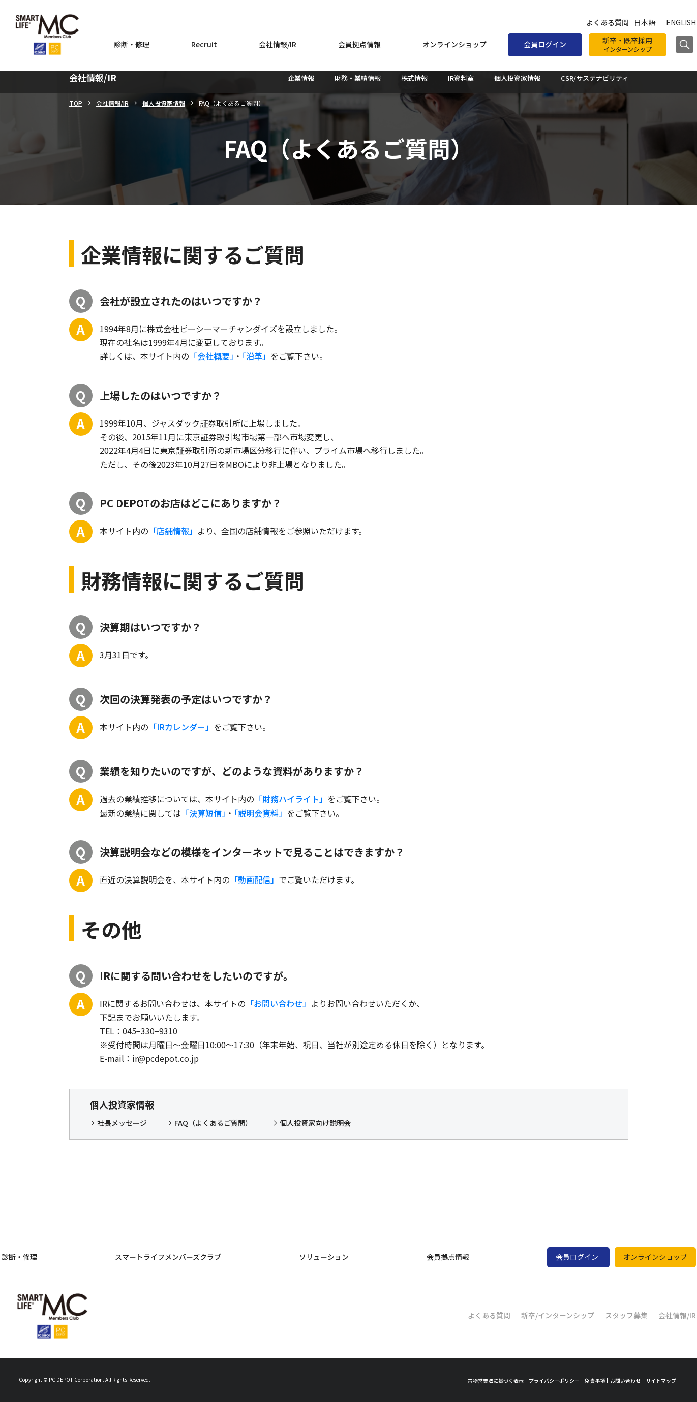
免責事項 (595, 1380)
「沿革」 (256, 356)
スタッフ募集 (626, 1315)
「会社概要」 (211, 356)
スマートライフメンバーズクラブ (168, 1257)
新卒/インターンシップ (557, 1315)
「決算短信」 (203, 813)
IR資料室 (461, 78)
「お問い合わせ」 (278, 1003)
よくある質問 (607, 22)
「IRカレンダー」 (181, 727)
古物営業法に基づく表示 (496, 1380)
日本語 (644, 22)
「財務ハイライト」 (290, 799)
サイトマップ (661, 1380)
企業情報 (301, 78)
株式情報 (414, 78)
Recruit (204, 44)
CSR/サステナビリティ (594, 78)
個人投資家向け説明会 (315, 1123)
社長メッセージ (122, 1123)
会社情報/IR (277, 44)
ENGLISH (681, 22)
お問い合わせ (625, 1380)
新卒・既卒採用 (627, 44)
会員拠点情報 (359, 44)
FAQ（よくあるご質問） (213, 1123)
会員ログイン (545, 44)
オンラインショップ (454, 44)
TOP (75, 103)
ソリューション (324, 1257)
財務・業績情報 (358, 78)
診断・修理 (131, 44)
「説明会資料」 (260, 813)
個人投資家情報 (163, 103)
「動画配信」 (254, 879)
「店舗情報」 (172, 531)
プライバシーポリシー (554, 1380)
